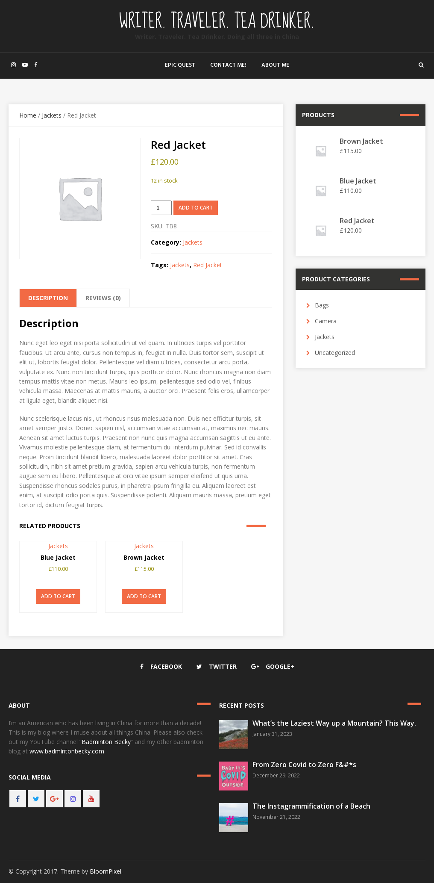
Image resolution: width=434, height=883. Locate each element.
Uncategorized (335, 352)
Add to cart (196, 207)
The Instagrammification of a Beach (311, 806)
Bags (322, 305)
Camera (326, 321)
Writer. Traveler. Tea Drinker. (217, 21)
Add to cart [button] (58, 596)
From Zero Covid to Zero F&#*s (304, 764)
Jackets (52, 115)
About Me (275, 65)
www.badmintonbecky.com (66, 751)
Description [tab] (48, 298)
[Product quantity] (161, 208)
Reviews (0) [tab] (103, 298)
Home (27, 115)
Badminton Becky (106, 742)
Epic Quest (180, 65)
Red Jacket (207, 265)
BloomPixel (105, 871)
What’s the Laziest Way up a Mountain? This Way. (334, 723)
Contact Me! (228, 65)
